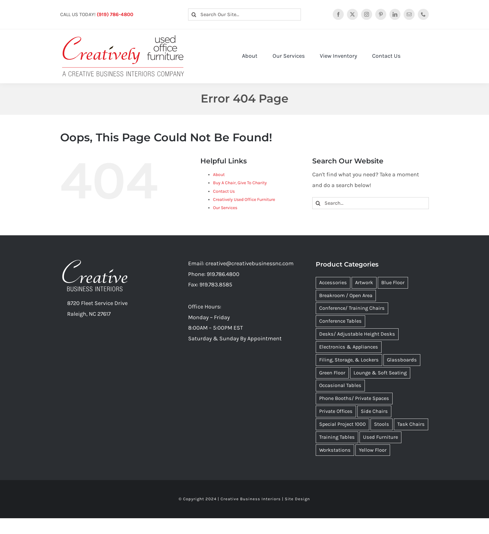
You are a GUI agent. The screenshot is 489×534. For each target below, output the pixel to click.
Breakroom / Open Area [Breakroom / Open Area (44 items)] (345, 295)
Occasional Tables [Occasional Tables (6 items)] (340, 385)
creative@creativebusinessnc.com (249, 263)
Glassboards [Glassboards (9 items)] (402, 360)
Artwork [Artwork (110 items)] (364, 282)
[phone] (423, 14)
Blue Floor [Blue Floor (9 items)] (393, 282)
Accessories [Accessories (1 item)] (333, 282)
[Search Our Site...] (244, 15)
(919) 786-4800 (115, 14)
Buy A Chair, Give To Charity (240, 182)
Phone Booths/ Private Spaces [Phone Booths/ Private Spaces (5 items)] (354, 398)
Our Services (225, 207)
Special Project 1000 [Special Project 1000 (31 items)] (342, 424)
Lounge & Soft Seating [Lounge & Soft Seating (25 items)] (380, 373)
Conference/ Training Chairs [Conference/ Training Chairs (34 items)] (352, 308)
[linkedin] (394, 14)
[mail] (409, 14)
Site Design (297, 498)
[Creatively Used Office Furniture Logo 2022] (123, 35)
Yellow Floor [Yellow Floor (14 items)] (373, 450)
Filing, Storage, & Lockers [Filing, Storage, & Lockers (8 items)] (349, 360)
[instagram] (366, 14)
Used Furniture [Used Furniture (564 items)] (380, 437)
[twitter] (352, 14)
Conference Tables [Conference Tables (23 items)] (340, 321)
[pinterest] (380, 14)
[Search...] (370, 203)
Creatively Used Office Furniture (244, 199)
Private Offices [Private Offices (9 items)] (336, 411)
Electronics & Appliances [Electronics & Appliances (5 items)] (348, 347)
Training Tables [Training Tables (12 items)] (337, 437)
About (219, 174)
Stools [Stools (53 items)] (381, 424)
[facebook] (338, 14)
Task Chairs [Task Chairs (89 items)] (411, 424)
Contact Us (224, 191)
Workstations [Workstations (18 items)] (335, 450)
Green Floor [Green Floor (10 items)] (332, 373)
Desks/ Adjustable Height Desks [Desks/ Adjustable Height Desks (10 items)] (357, 334)
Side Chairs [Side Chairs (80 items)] (374, 411)
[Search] (194, 15)
